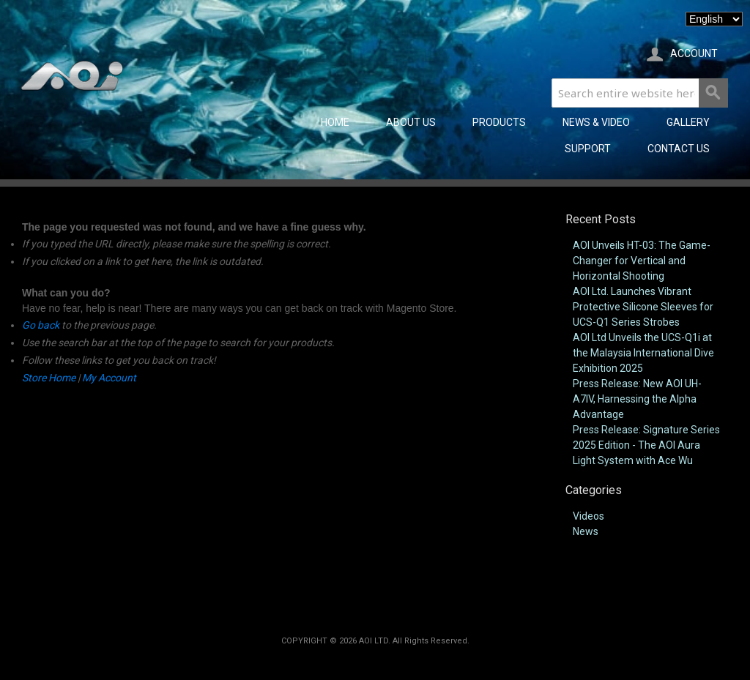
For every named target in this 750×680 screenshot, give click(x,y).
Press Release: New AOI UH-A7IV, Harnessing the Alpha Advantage (637, 399)
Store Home (48, 378)
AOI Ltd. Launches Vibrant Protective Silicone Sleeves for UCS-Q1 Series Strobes (643, 306)
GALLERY (688, 122)
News (585, 531)
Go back (40, 325)
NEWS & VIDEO (596, 122)
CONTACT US (678, 148)
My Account (109, 378)
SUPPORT (588, 148)
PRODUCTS (499, 122)
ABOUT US (411, 122)
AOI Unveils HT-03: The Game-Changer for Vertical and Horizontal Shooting (641, 260)
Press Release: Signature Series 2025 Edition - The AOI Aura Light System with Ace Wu (646, 445)
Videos (588, 516)
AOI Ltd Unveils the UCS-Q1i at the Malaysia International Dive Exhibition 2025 (643, 353)
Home (335, 122)
